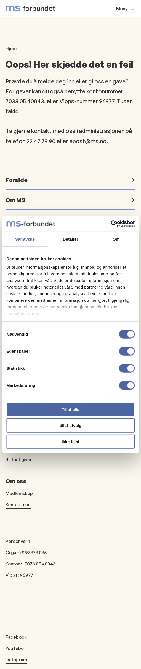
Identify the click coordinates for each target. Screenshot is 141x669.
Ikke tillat (70, 441)
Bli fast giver (19, 459)
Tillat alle (70, 409)
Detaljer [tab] (70, 238)
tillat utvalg (70, 425)
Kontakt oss (18, 504)
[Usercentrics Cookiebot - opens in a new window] (110, 223)
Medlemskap (19, 493)
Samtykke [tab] (25, 238)
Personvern (18, 541)
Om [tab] (116, 238)
